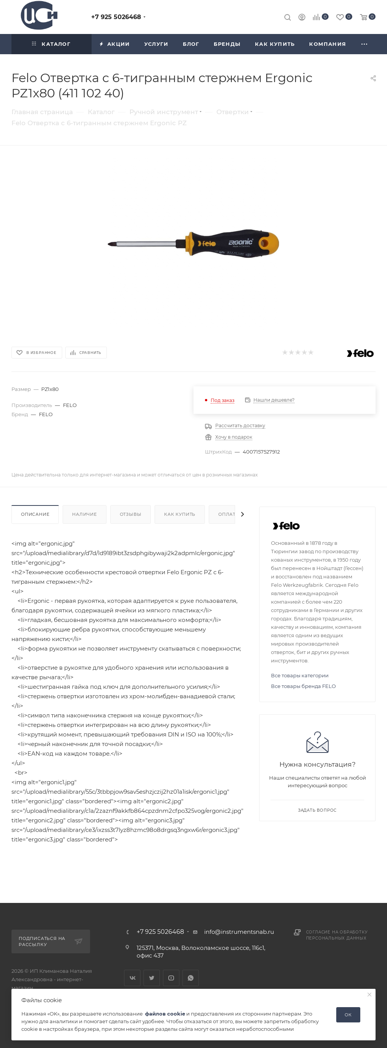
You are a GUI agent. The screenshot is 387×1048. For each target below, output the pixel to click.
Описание (35, 514)
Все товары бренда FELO (303, 686)
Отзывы (131, 514)
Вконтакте (132, 978)
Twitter (152, 978)
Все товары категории (300, 675)
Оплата (228, 514)
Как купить (179, 514)
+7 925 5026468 (116, 17)
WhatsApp (190, 978)
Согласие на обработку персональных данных (337, 935)
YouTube (171, 978)
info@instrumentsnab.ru (239, 931)
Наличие (84, 514)
